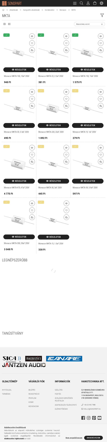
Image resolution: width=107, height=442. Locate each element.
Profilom (32, 398)
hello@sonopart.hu (92, 409)
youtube (99, 418)
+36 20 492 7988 (89, 405)
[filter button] (102, 15)
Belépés (32, 390)
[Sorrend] (89, 24)
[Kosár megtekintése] (95, 3)
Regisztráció (34, 394)
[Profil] (88, 3)
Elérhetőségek (61, 409)
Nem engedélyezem (74, 438)
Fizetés (58, 394)
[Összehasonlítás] (32, 50)
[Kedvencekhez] (32, 43)
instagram (88, 418)
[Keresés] (81, 3)
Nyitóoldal (7, 390)
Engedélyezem (93, 438)
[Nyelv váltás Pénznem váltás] (101, 3)
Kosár (31, 402)
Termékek (6, 394)
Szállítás (58, 390)
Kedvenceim (34, 406)
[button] (32, 36)
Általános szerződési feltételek (64, 399)
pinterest (94, 418)
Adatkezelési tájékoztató (66, 405)
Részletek (20, 69)
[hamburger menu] (74, 3)
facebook (83, 418)
